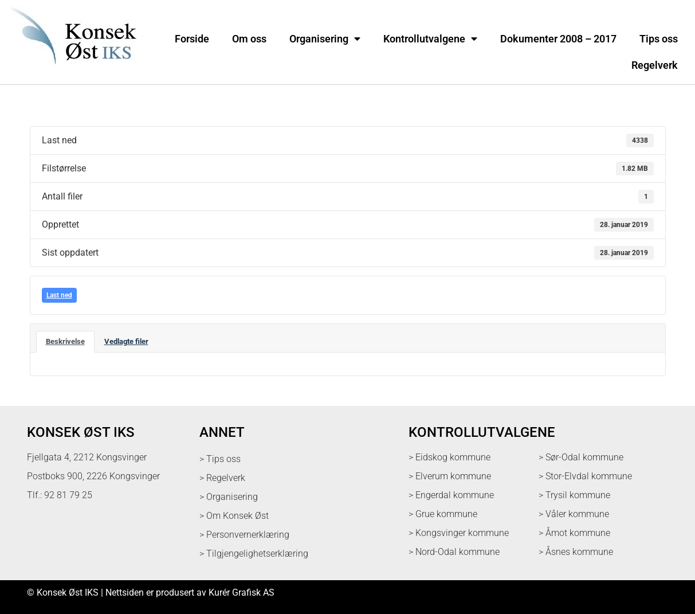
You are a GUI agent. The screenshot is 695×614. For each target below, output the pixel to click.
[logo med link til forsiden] (71, 71)
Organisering (324, 39)
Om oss (249, 39)
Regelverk (654, 65)
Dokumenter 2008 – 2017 (558, 39)
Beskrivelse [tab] (65, 341)
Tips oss (658, 39)
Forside (192, 39)
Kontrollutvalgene (430, 39)
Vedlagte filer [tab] (126, 341)
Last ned (59, 295)
